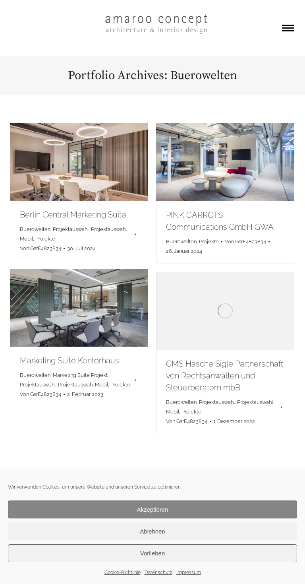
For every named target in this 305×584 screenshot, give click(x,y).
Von (40, 248)
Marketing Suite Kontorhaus (69, 360)
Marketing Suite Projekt (80, 375)
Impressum (188, 572)
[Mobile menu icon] (288, 28)
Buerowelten (35, 229)
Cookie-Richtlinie (122, 572)
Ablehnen (152, 531)
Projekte (45, 239)
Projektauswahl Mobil (83, 385)
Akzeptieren (152, 509)
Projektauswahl (71, 229)
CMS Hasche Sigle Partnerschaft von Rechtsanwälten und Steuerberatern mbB (224, 375)
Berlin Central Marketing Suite (73, 214)
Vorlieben (152, 553)
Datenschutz (158, 572)
